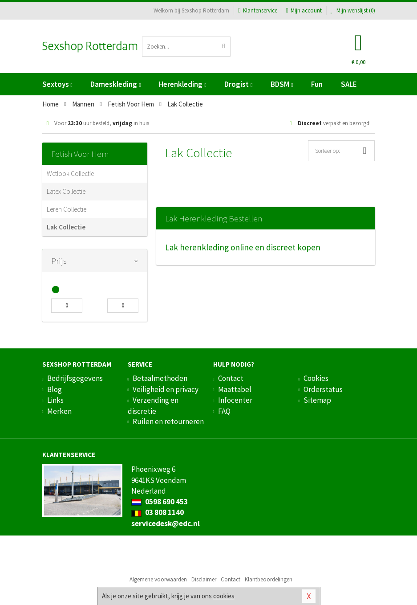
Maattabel (234, 389)
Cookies (316, 378)
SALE (349, 84)
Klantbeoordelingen (268, 579)
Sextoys (57, 84)
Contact (230, 378)
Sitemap (317, 400)
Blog (54, 389)
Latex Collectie (66, 191)
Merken (59, 411)
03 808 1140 (157, 512)
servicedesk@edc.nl (165, 523)
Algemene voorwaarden (158, 579)
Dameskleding (115, 84)
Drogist (238, 84)
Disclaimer (203, 579)
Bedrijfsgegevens (75, 378)
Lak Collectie (66, 227)
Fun (317, 84)
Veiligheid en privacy (165, 389)
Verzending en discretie (153, 405)
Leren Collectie (66, 209)
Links (55, 400)
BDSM (282, 84)
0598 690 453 (159, 502)
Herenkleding (182, 84)
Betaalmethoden (160, 378)
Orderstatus (323, 389)
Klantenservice (257, 10)
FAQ (224, 411)
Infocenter (235, 400)
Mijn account (304, 10)
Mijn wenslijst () (353, 10)
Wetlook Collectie (70, 173)
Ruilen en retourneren (168, 421)
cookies (224, 596)
